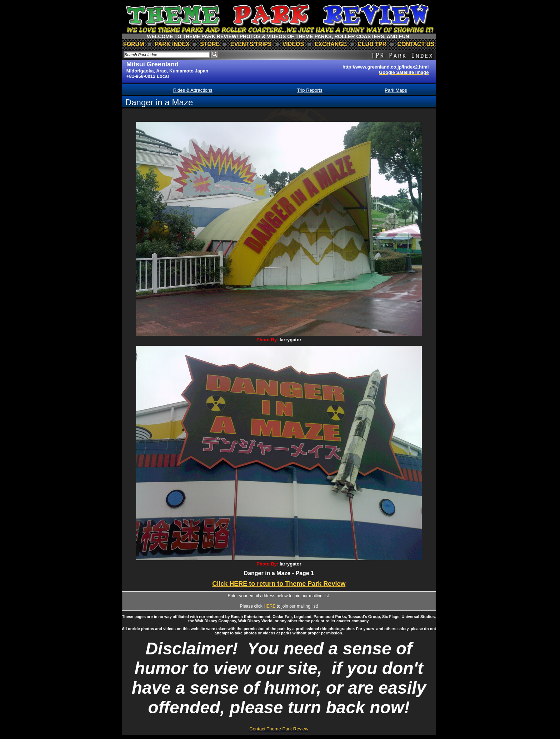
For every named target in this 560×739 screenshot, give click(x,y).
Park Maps (396, 90)
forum (133, 44)
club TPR (372, 44)
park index (172, 44)
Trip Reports (309, 90)
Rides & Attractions (192, 90)
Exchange (331, 44)
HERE (269, 606)
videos (293, 44)
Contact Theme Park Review (278, 729)
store (210, 44)
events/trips (251, 44)
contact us (415, 44)
